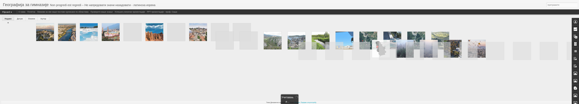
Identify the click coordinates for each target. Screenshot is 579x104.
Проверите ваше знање (101, 12)
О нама (22, 12)
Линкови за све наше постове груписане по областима (62, 12)
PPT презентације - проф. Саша (162, 12)
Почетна (31, 12)
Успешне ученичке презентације (130, 12)
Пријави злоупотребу (308, 102)
